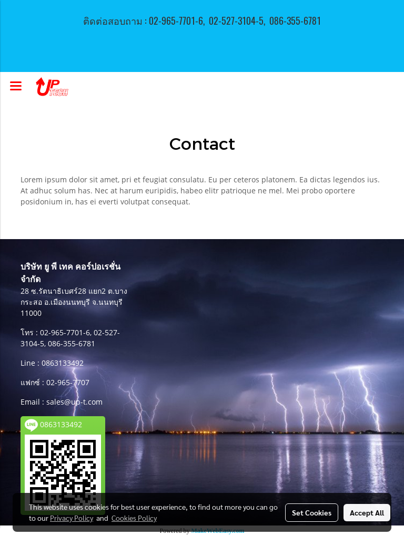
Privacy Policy (71, 517)
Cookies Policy (134, 517)
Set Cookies (311, 512)
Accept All (367, 512)
